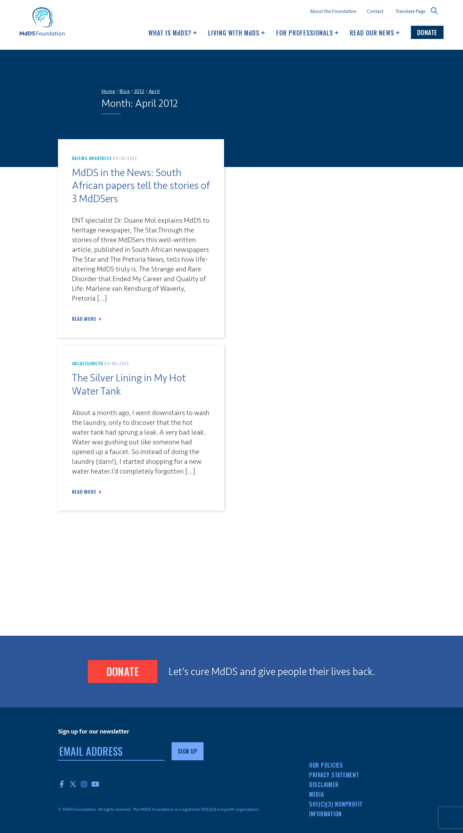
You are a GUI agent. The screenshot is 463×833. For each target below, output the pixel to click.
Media (316, 794)
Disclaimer (324, 784)
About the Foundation (333, 11)
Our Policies (326, 765)
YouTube (95, 784)
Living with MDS (236, 33)
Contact (375, 11)
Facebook (62, 784)
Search (434, 11)
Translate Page (410, 11)
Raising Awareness (92, 158)
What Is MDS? (172, 33)
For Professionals (307, 33)
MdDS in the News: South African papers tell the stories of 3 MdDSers (141, 185)
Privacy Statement (334, 775)
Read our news (375, 33)
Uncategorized (87, 363)
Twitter (73, 784)
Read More (84, 319)
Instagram (84, 784)
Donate (427, 32)
